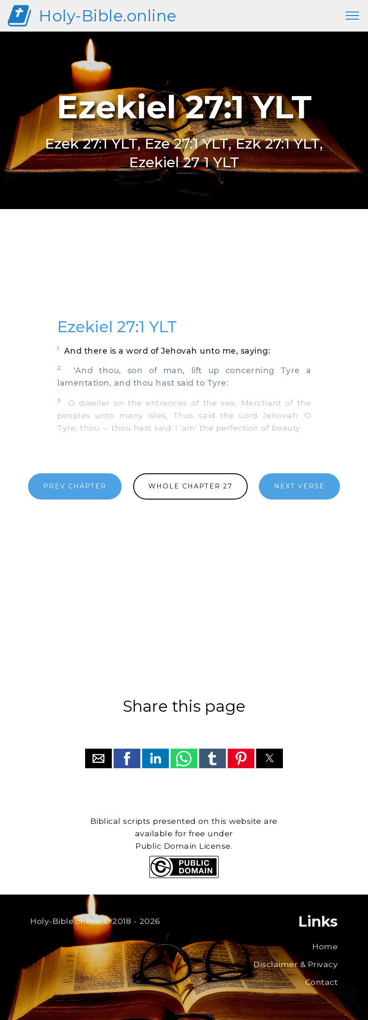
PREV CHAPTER (74, 486)
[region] (184, 273)
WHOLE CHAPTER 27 (190, 486)
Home (325, 946)
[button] (98, 758)
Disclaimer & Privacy (296, 964)
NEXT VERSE (299, 486)
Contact (321, 982)
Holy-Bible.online (108, 15)
